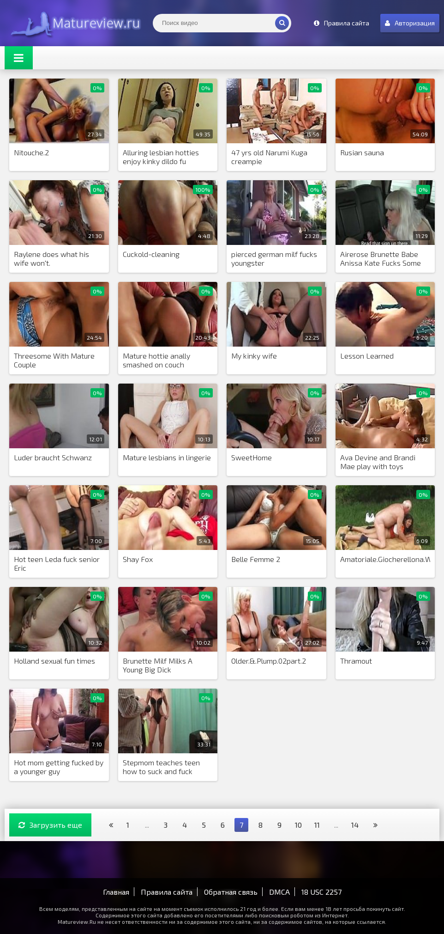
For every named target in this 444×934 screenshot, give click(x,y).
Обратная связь (231, 891)
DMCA (279, 891)
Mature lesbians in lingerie (167, 457)
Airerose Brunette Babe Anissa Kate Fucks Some (380, 258)
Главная (116, 891)
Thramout (356, 660)
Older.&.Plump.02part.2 (268, 660)
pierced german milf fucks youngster (274, 258)
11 (317, 824)
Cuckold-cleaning (151, 254)
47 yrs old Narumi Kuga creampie (269, 156)
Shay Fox (138, 559)
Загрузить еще (50, 824)
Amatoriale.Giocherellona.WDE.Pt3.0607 (385, 559)
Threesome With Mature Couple (54, 360)
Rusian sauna (362, 152)
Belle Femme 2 (255, 559)
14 (355, 824)
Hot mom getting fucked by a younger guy (58, 766)
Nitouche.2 (31, 152)
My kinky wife (254, 355)
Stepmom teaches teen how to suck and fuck (161, 766)
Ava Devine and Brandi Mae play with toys (377, 461)
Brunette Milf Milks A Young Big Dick (157, 665)
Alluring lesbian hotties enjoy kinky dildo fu (161, 156)
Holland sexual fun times (54, 660)
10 (298, 824)
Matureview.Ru (74, 23)
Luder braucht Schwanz (53, 457)
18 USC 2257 (321, 891)
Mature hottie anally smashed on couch (156, 360)
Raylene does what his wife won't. (51, 258)
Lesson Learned (367, 355)
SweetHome (251, 457)
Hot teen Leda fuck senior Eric (57, 563)
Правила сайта (166, 891)
